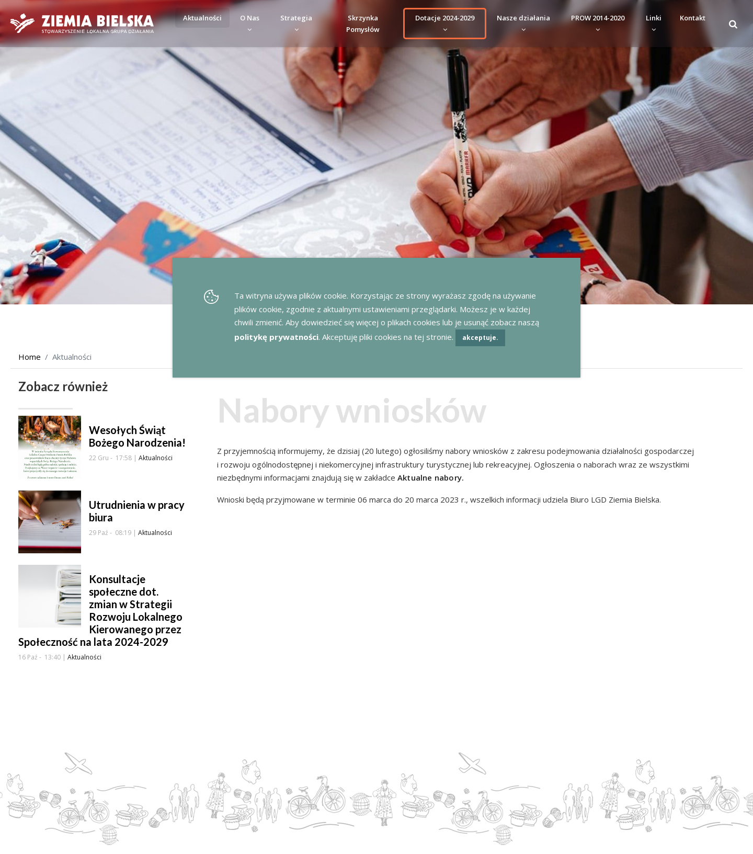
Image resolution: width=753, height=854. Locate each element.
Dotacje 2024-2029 (444, 23)
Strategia (296, 23)
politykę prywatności (276, 337)
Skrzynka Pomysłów (363, 23)
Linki (653, 23)
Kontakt (692, 17)
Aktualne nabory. (430, 477)
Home (29, 356)
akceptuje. (480, 337)
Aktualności (202, 17)
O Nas (249, 23)
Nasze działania (523, 23)
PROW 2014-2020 (597, 23)
